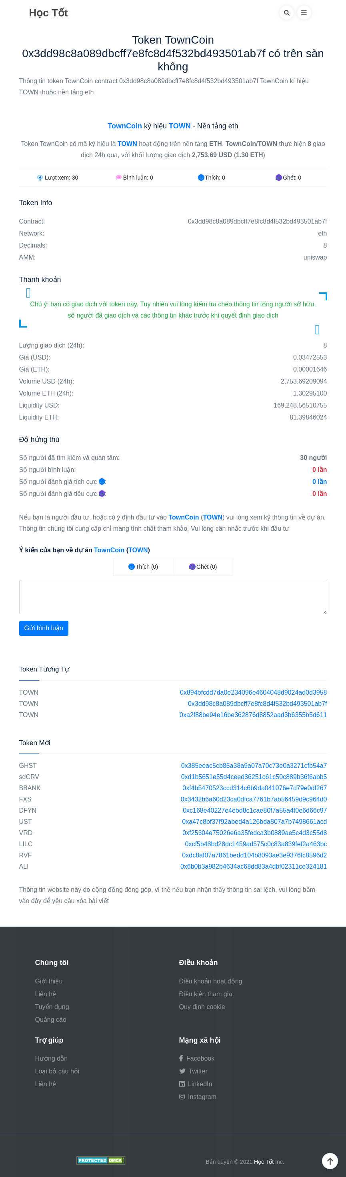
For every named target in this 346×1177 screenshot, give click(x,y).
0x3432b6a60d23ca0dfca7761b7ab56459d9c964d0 (254, 799)
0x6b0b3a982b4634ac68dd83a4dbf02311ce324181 (253, 866)
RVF (25, 855)
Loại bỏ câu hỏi (57, 1071)
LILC (26, 844)
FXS (25, 799)
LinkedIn (195, 1084)
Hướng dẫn (51, 1058)
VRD (26, 832)
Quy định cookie (202, 1006)
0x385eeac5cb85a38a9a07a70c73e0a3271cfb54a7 (254, 765)
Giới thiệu (49, 981)
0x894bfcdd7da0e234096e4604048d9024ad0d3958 (253, 692)
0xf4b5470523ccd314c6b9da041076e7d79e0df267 (254, 788)
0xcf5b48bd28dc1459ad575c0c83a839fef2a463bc (256, 844)
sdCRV (29, 776)
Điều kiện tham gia (205, 994)
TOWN (29, 692)
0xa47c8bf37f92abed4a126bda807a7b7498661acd (254, 821)
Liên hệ (45, 994)
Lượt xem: (57, 177)
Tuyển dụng (52, 1006)
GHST (28, 765)
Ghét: (288, 177)
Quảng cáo (50, 1019)
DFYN (28, 810)
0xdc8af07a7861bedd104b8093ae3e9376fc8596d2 (254, 855)
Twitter (193, 1071)
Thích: (211, 177)
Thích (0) (143, 567)
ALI (24, 866)
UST (25, 821)
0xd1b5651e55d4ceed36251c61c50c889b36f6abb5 (254, 776)
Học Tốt (48, 12)
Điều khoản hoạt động (210, 981)
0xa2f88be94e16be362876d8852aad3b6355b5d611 (253, 714)
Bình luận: (134, 177)
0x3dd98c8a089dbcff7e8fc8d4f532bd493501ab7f (257, 703)
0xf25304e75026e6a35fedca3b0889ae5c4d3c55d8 (254, 832)
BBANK (30, 788)
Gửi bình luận (43, 628)
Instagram (198, 1096)
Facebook (197, 1058)
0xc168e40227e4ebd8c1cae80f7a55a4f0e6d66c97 (255, 810)
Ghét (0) (203, 567)
